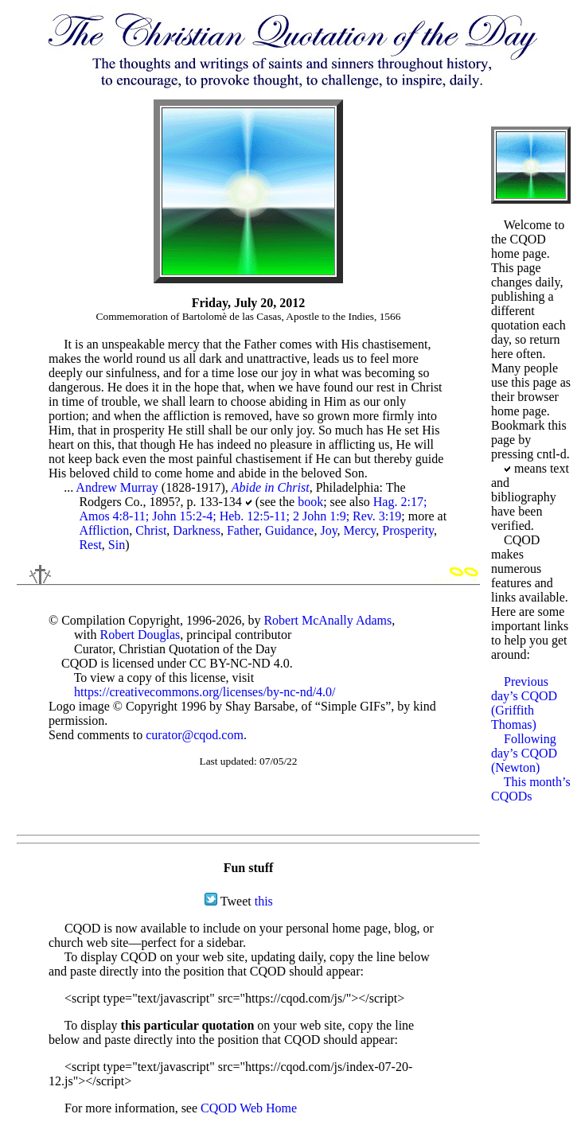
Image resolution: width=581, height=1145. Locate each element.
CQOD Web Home (249, 1108)
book (310, 501)
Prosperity (408, 530)
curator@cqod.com (195, 735)
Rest (90, 544)
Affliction (104, 530)
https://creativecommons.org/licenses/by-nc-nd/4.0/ (205, 692)
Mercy (360, 530)
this (264, 901)
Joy (328, 530)
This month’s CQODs (531, 789)
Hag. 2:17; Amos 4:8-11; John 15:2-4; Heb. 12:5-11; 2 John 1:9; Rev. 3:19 (253, 509)
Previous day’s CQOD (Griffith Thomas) (524, 703)
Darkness (196, 530)
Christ (150, 530)
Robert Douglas (139, 634)
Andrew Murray (117, 487)
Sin (116, 544)
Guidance (289, 530)
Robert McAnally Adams (327, 620)
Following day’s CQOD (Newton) (524, 753)
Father (243, 530)
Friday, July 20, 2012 (249, 303)
